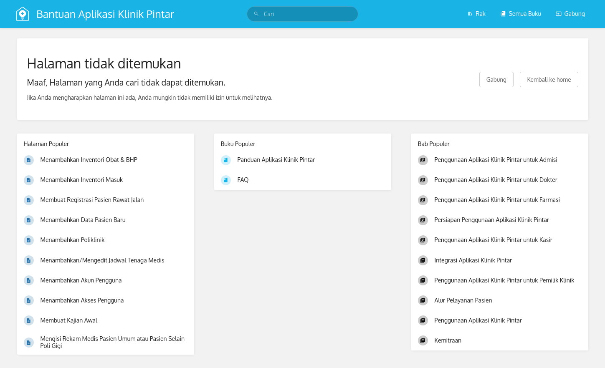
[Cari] (256, 14)
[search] (302, 14)
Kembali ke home (549, 79)
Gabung (570, 13)
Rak (476, 13)
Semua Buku (520, 13)
